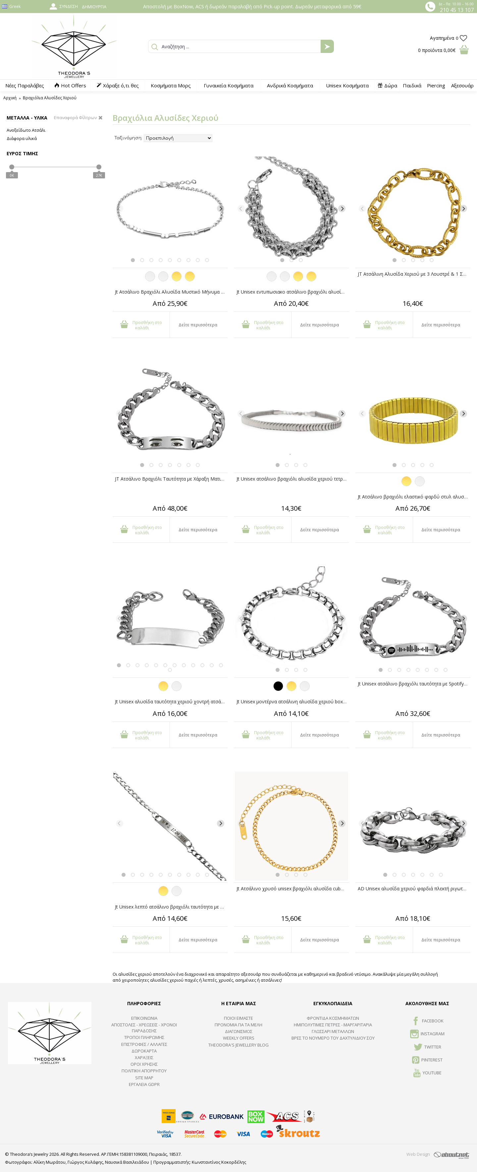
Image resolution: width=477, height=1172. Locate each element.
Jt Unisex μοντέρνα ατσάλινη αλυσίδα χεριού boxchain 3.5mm (293, 701)
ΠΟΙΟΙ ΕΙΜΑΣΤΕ (238, 1018)
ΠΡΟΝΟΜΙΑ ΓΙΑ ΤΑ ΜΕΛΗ (238, 1025)
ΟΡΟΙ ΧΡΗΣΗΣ (144, 1064)
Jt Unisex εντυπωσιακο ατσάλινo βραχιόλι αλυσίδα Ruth (293, 292)
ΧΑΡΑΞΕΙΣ (144, 1057)
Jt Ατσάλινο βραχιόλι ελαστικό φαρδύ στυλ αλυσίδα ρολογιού (414, 496)
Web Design (418, 1154)
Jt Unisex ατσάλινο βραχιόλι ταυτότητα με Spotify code (414, 683)
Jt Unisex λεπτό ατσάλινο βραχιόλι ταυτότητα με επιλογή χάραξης (171, 907)
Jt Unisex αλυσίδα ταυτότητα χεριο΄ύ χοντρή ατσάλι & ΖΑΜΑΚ (171, 701)
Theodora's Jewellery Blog (238, 1045)
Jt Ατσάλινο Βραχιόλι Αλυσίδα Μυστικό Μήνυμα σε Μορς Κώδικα (171, 292)
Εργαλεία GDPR (144, 1084)
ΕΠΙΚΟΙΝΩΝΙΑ (144, 1018)
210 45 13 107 (457, 10)
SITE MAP (144, 1078)
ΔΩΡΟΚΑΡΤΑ (144, 1051)
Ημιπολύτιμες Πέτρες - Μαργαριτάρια (333, 1025)
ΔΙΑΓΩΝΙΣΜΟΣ (238, 1031)
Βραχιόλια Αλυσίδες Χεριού (50, 98)
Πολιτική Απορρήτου (144, 1071)
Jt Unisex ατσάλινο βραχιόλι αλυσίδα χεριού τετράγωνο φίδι (293, 479)
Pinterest (427, 1060)
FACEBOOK (427, 1021)
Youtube (427, 1073)
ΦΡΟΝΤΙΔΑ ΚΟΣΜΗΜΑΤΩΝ (333, 1018)
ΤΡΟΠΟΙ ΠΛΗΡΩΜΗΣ (144, 1037)
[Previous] (119, 208)
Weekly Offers (238, 1038)
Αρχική (10, 98)
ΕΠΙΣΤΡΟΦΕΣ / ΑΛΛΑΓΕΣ (144, 1044)
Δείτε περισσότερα (198, 325)
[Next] (220, 208)
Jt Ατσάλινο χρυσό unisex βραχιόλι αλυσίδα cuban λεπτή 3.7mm (293, 888)
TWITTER (427, 1048)
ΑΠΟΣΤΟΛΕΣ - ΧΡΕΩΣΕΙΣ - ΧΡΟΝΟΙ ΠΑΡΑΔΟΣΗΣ (144, 1028)
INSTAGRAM (427, 1034)
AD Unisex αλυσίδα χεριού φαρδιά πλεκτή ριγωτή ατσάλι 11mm (414, 888)
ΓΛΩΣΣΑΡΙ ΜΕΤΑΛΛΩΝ (333, 1031)
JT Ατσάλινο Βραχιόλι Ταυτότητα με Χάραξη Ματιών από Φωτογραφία (171, 479)
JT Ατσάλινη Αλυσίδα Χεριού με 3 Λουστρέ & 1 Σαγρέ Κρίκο (414, 274)
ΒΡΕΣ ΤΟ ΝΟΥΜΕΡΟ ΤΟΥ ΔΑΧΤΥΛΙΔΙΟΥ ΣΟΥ (333, 1038)
